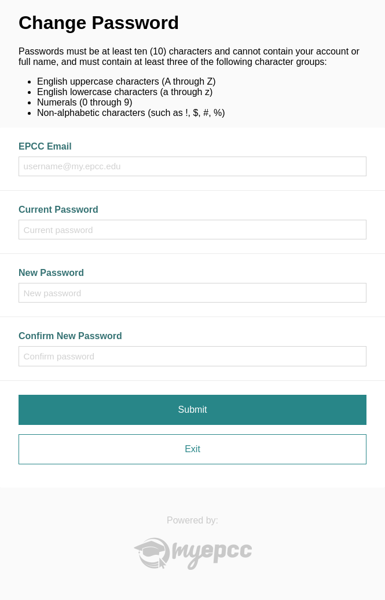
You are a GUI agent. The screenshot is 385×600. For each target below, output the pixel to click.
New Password (51, 273)
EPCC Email (45, 146)
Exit (192, 449)
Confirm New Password (70, 336)
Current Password (58, 209)
